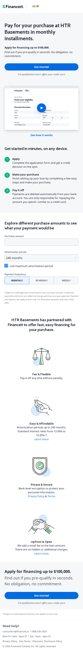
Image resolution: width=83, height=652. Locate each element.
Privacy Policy (36, 496)
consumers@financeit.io (16, 631)
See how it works (42, 135)
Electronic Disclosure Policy (47, 641)
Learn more (41, 439)
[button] (41, 108)
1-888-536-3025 (38, 631)
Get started (41, 67)
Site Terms (25, 641)
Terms (51, 496)
